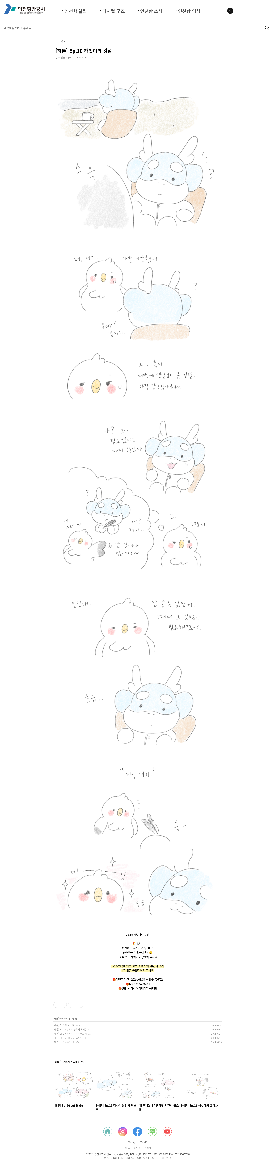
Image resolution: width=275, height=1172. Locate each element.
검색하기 (267, 28)
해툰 (63, 42)
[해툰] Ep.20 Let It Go (64, 1025)
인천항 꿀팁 (76, 11)
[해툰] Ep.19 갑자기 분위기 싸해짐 (70, 1029)
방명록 (137, 1147)
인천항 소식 (151, 11)
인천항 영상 (189, 11)
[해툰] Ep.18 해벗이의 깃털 (83, 50)
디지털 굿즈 (113, 11)
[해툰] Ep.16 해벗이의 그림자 (67, 1037)
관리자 (147, 1147)
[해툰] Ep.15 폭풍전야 (64, 1042)
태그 (127, 1147)
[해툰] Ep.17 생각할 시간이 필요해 (70, 1033)
